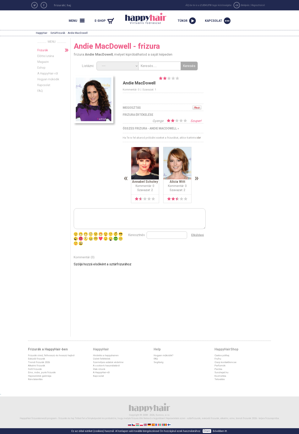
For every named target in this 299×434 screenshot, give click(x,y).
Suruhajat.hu (221, 372)
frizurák (59, 5)
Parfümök (219, 365)
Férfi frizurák (35, 369)
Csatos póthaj (221, 355)
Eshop (41, 67)
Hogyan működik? (163, 355)
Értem (206, 431)
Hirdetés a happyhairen (106, 355)
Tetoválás (219, 379)
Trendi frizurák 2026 (39, 362)
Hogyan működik (48, 79)
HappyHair (41, 33)
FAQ (40, 91)
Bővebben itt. (220, 431)
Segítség (158, 362)
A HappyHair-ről (47, 73)
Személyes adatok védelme (108, 362)
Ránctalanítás (35, 379)
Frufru (217, 358)
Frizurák (42, 50)
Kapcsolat (43, 85)
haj (69, 5)
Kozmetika (220, 376)
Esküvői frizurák (36, 358)
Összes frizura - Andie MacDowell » (151, 128)
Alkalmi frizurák (36, 365)
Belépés (245, 5)
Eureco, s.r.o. (163, 415)
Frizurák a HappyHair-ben (48, 349)
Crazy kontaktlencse (225, 362)
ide (198, 137)
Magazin (43, 61)
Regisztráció (258, 5)
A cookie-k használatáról (106, 365)
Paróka (218, 369)
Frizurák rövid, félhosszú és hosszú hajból (51, 355)
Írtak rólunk (99, 369)
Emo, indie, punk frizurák (42, 372)
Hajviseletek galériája (39, 376)
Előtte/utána (45, 56)
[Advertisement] (243, 66)
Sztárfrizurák (57, 33)
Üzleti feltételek (101, 358)
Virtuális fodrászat (145, 18)
